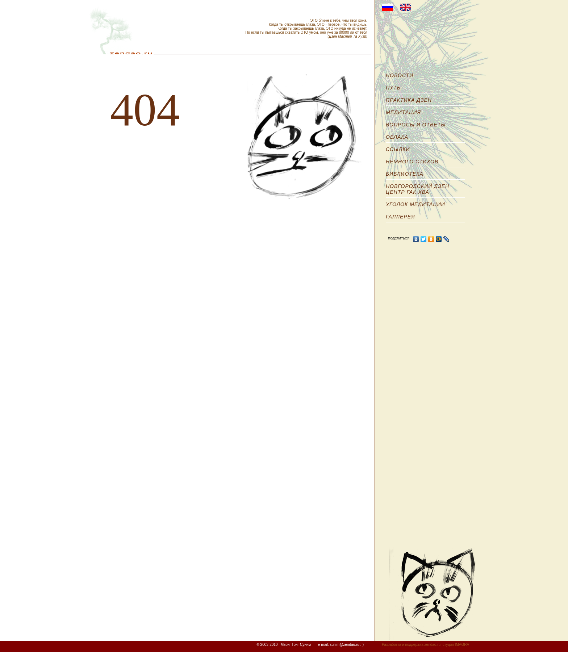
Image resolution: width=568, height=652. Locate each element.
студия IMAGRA (456, 645)
